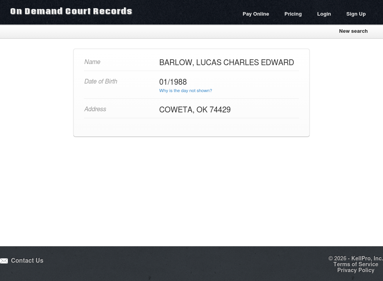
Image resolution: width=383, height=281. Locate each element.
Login (324, 14)
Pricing (293, 14)
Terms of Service (355, 264)
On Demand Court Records (71, 11)
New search (353, 31)
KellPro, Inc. (367, 258)
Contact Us (27, 261)
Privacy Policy (355, 270)
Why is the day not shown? (185, 91)
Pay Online (256, 14)
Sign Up (356, 14)
